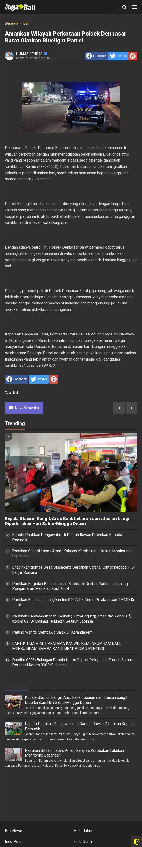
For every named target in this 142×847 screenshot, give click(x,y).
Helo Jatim (83, 830)
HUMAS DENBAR (31, 54)
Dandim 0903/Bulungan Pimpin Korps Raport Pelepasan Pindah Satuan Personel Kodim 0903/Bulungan (72, 662)
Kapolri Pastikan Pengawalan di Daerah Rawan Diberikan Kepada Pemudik (67, 537)
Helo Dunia (83, 841)
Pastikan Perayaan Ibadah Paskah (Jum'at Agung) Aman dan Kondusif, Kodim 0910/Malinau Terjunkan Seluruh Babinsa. (71, 619)
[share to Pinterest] (132, 56)
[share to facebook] (96, 56)
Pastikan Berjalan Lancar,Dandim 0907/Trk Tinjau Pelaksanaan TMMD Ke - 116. (73, 602)
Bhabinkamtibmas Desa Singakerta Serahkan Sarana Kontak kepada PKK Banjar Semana (73, 570)
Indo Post (13, 841)
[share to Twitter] (118, 56)
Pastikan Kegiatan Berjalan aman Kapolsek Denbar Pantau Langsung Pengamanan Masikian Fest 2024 (70, 586)
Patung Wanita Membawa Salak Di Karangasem (52, 632)
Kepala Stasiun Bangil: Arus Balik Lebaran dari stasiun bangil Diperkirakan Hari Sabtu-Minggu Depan (68, 521)
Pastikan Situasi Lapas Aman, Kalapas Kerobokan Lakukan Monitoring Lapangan (71, 553)
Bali (16, 392)
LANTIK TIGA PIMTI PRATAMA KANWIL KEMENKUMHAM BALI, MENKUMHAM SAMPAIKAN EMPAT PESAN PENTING (66, 646)
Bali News (13, 830)
